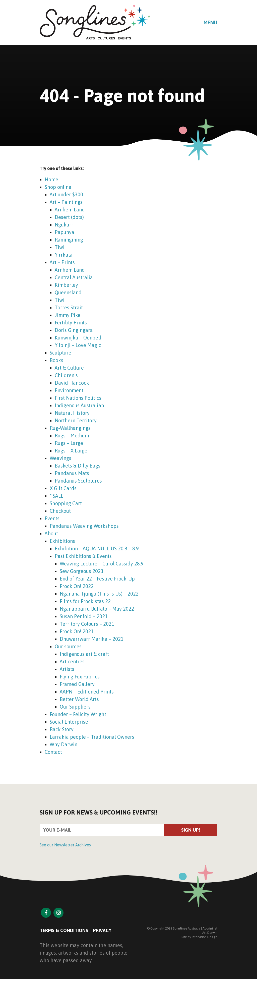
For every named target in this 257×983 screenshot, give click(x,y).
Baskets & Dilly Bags (77, 466)
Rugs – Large (69, 443)
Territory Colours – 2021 (87, 624)
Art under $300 (66, 194)
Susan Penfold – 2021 (84, 616)
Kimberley (66, 285)
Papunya (64, 232)
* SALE (56, 496)
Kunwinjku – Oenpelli (79, 337)
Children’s (66, 375)
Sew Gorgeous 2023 (81, 571)
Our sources (68, 646)
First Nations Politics (78, 398)
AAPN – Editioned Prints (87, 692)
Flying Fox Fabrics (80, 676)
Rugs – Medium (72, 435)
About (51, 533)
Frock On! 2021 (77, 631)
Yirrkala (64, 255)
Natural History (72, 413)
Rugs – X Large (71, 450)
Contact (53, 752)
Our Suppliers (75, 707)
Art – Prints (62, 262)
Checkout (60, 511)
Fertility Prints (71, 322)
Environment (69, 390)
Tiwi (60, 247)
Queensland (68, 292)
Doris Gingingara (74, 330)
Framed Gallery (77, 684)
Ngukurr (64, 224)
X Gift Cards (63, 488)
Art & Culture (69, 368)
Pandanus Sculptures (78, 481)
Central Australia (74, 277)
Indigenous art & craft (84, 654)
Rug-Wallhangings (70, 428)
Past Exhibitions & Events (83, 556)
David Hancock (72, 383)
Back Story (62, 729)
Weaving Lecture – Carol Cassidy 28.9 (102, 563)
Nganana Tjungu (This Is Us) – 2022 (99, 594)
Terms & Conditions (65, 931)
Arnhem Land (70, 209)
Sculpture (60, 353)
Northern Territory (76, 420)
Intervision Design (204, 938)
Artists (67, 669)
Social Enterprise (69, 722)
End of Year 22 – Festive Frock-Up (97, 579)
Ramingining (69, 240)
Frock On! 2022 (77, 586)
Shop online (58, 187)
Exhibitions (62, 541)
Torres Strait (69, 307)
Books (56, 360)
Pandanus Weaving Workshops (84, 526)
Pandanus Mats (72, 473)
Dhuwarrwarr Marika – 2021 (91, 639)
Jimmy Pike (68, 315)
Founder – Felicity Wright (78, 714)
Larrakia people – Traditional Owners (92, 737)
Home (51, 179)
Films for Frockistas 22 (85, 601)
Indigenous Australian (79, 405)
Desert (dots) (69, 217)
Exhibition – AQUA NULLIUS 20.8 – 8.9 (97, 548)
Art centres (72, 661)
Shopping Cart (66, 503)
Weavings (60, 458)
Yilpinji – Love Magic (78, 345)
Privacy (105, 931)
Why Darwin (63, 744)
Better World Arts (79, 699)
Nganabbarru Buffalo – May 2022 (97, 609)
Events (52, 518)
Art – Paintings (66, 202)
